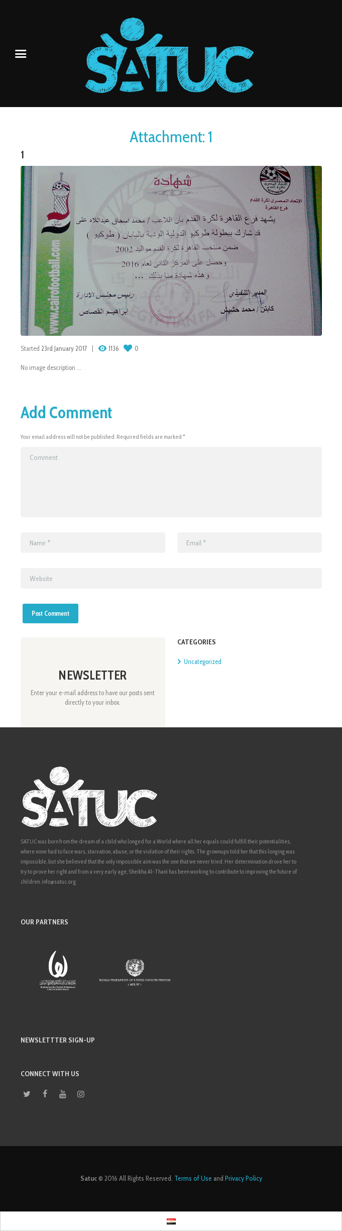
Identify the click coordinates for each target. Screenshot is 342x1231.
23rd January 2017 (64, 348)
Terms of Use (193, 1178)
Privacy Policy (243, 1178)
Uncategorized (202, 661)
